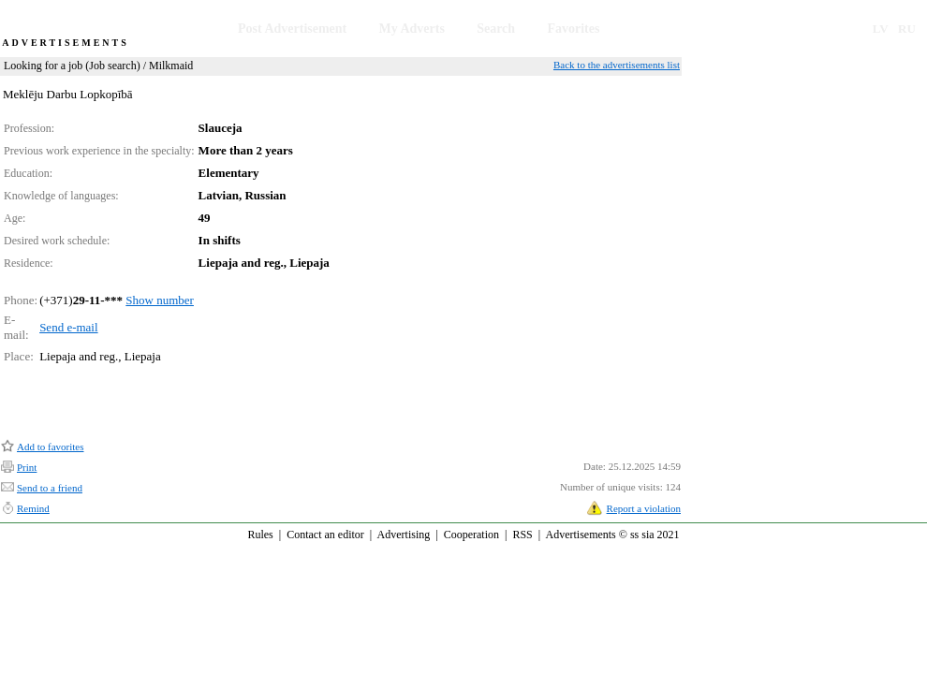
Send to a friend (49, 487)
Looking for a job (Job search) (72, 65)
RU (907, 29)
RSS (522, 534)
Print (27, 467)
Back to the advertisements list (616, 64)
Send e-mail (68, 327)
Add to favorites (50, 446)
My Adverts (412, 29)
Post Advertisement (292, 29)
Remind (33, 508)
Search (496, 29)
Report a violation (644, 508)
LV (881, 29)
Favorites (573, 29)
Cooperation (471, 534)
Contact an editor (325, 534)
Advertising (404, 534)
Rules (259, 534)
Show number (159, 300)
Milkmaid (171, 65)
